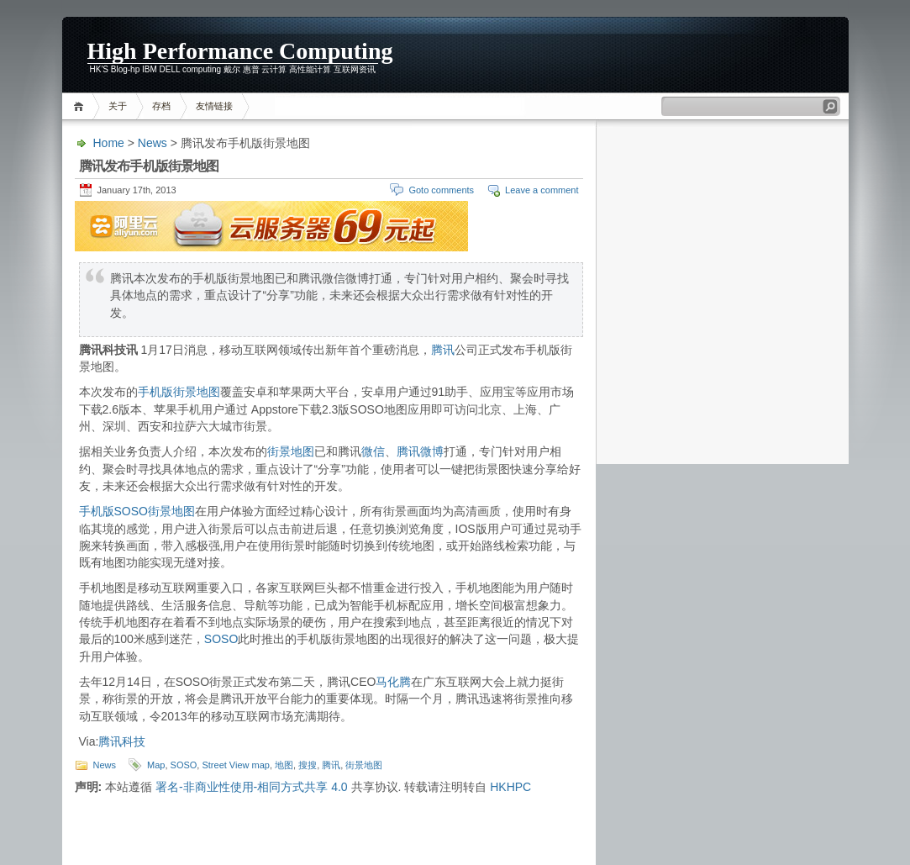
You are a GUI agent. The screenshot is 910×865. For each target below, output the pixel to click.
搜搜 (307, 765)
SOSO (221, 639)
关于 (117, 106)
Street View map (236, 765)
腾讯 (443, 349)
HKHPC (510, 787)
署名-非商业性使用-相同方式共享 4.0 (251, 787)
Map (156, 765)
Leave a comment (541, 190)
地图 (284, 765)
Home (81, 106)
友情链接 (214, 106)
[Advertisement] (737, 54)
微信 (373, 451)
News (152, 143)
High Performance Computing (240, 50)
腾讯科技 (121, 741)
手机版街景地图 (179, 391)
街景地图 (290, 451)
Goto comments (441, 190)
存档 (161, 106)
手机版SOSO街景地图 (137, 511)
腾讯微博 (420, 451)
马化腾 (393, 681)
